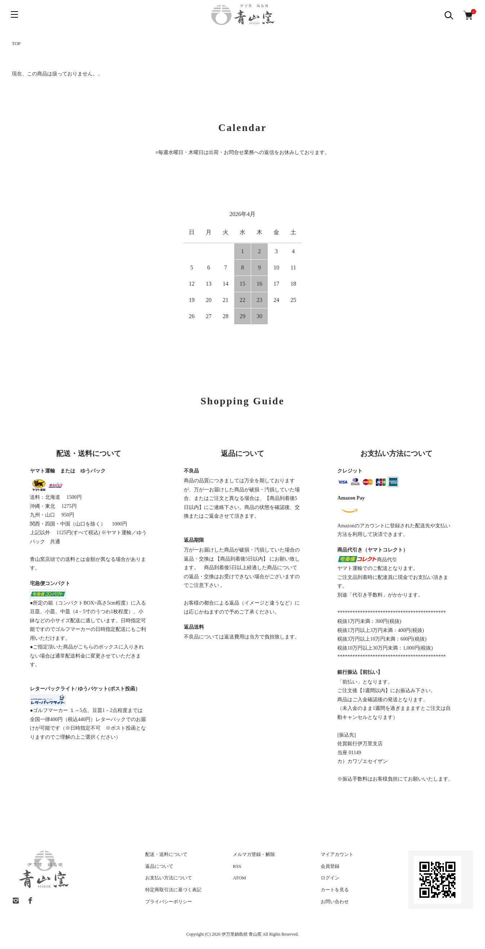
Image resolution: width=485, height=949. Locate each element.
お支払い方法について (168, 877)
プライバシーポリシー (168, 901)
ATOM (239, 877)
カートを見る (335, 889)
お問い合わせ (335, 901)
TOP (16, 43)
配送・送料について (166, 854)
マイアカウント (337, 854)
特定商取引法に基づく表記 (173, 889)
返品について (159, 866)
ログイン (330, 877)
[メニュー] (14, 14)
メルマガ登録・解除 (254, 854)
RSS (237, 866)
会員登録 (330, 866)
